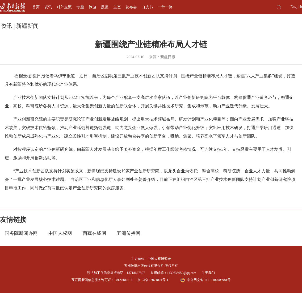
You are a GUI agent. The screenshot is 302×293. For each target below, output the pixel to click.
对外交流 (64, 7)
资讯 (48, 7)
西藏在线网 (94, 233)
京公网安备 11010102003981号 (205, 280)
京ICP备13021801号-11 (153, 280)
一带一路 (165, 7)
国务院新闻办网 (21, 233)
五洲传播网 (128, 233)
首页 (36, 7)
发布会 (131, 7)
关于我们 (208, 273)
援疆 (105, 7)
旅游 (92, 7)
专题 (80, 7)
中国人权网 (60, 233)
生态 (117, 7)
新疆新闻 (27, 26)
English (296, 7)
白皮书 (147, 7)
